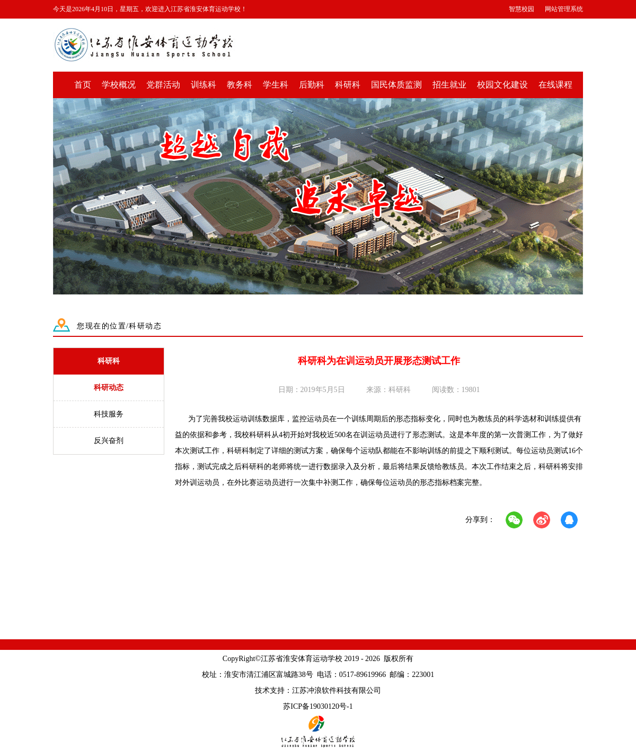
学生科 (275, 84)
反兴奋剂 (108, 441)
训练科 (203, 84)
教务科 (239, 84)
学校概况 (119, 84)
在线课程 (555, 84)
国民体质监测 (396, 84)
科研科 (347, 84)
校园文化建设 (502, 84)
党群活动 (163, 84)
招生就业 (449, 84)
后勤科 (311, 84)
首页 (82, 84)
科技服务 (108, 414)
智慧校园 (521, 9)
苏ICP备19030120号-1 (317, 706)
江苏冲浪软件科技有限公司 (336, 690)
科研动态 (108, 388)
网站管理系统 (564, 9)
